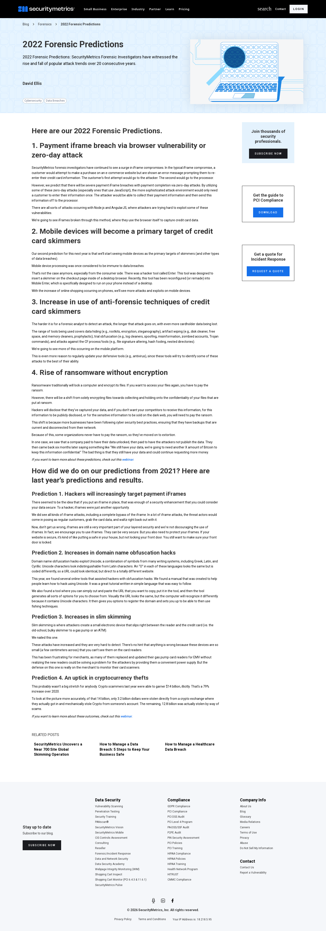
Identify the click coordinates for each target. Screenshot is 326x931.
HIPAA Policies (177, 858)
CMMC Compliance (179, 879)
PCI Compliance (177, 811)
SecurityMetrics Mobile (109, 832)
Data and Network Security (111, 858)
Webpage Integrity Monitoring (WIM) (117, 869)
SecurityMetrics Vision (109, 827)
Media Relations (250, 822)
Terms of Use (248, 832)
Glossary (245, 816)
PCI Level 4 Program (180, 822)
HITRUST (173, 874)
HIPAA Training (177, 864)
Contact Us (247, 867)
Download (268, 212)
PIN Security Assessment (183, 837)
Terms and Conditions (152, 919)
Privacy (244, 837)
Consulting (102, 843)
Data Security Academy (110, 864)
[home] (47, 9)
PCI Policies (175, 843)
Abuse (244, 843)
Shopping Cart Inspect (108, 874)
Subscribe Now (268, 153)
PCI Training (175, 848)
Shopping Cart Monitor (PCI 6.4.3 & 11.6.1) (120, 879)
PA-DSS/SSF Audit (178, 827)
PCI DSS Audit (176, 816)
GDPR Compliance (179, 806)
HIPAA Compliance (179, 853)
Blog (243, 811)
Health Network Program (183, 869)
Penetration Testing (107, 811)
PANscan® (102, 822)
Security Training (105, 816)
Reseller (100, 848)
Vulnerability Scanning (109, 806)
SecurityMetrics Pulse (108, 885)
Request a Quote (268, 271)
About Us (245, 806)
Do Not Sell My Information (256, 848)
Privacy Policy (123, 919)
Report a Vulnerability (253, 872)
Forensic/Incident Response (113, 853)
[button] (95, 9)
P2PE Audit (174, 832)
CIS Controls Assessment (111, 837)
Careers (245, 827)
